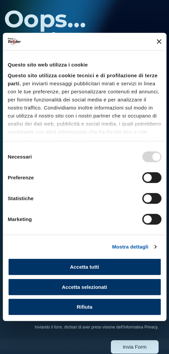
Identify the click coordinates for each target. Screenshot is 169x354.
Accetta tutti (84, 267)
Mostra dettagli (130, 247)
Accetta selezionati (84, 287)
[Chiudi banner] (159, 41)
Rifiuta (84, 307)
